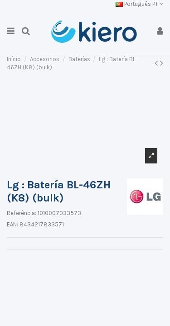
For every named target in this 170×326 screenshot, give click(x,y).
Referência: (21, 213)
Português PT (139, 3)
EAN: (12, 224)
